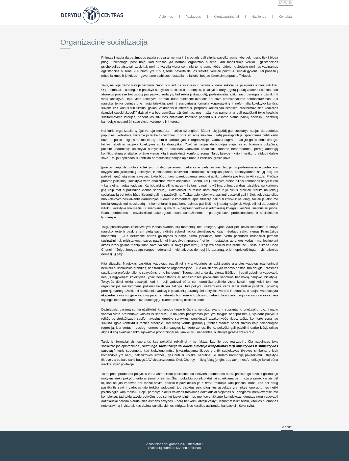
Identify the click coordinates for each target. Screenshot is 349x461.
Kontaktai (285, 16)
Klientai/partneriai (226, 16)
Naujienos (259, 16)
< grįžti (287, 427)
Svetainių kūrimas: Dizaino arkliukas (174, 448)
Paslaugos (193, 16)
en (290, 2)
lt (280, 2)
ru (285, 2)
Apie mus (166, 16)
